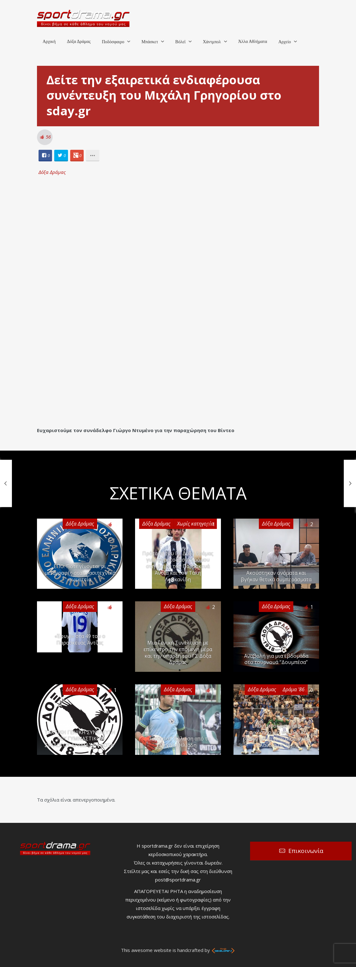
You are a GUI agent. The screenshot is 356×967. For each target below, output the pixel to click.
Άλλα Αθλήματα (252, 41)
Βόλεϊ (180, 41)
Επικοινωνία (305, 851)
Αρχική (49, 41)
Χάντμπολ (212, 41)
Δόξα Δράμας (79, 41)
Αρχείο (284, 41)
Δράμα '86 (294, 689)
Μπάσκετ (149, 41)
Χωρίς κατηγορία (195, 523)
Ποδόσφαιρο (113, 41)
